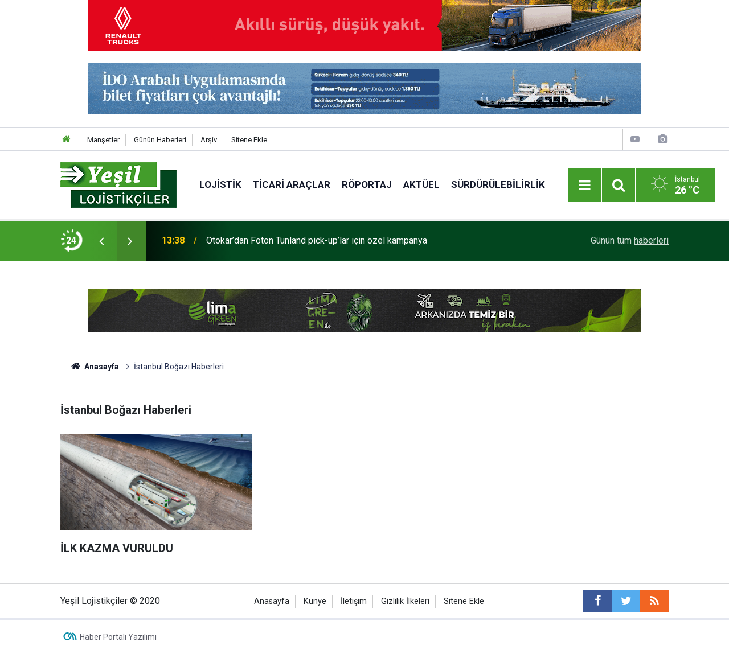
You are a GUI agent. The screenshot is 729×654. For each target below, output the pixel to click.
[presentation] (101, 241)
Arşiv (208, 139)
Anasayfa (271, 601)
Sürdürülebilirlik (498, 184)
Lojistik (220, 184)
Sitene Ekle (249, 139)
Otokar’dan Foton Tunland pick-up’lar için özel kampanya (316, 240)
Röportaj (367, 184)
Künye (315, 601)
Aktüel (421, 184)
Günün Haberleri (160, 139)
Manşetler (103, 139)
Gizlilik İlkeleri (405, 601)
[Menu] (585, 185)
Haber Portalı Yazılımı (118, 636)
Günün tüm (630, 240)
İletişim (354, 601)
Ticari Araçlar (291, 184)
